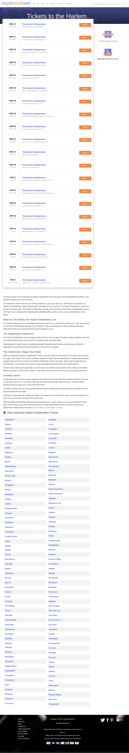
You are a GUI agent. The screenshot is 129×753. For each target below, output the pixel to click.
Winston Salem (55, 695)
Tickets (85, 25)
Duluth (8, 569)
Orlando (52, 517)
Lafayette (52, 420)
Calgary (8, 499)
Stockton (52, 653)
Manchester (53, 457)
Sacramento (54, 597)
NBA (38, 3)
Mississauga (54, 466)
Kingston (9, 689)
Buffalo (8, 490)
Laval (51, 424)
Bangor (8, 457)
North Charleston (56, 489)
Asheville (9, 438)
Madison (52, 452)
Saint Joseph (54, 606)
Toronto (52, 676)
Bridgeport (9, 485)
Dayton (8, 546)
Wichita (52, 690)
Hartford (8, 643)
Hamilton (8, 639)
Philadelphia (54, 545)
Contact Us (22, 726)
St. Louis (52, 648)
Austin (7, 448)
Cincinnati (9, 518)
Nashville (52, 480)
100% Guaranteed (24, 729)
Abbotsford (9, 420)
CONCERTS (60, 3)
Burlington (9, 494)
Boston (8, 480)
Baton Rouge (10, 466)
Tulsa (51, 681)
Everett (8, 592)
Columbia (9, 527)
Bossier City (10, 476)
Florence (8, 601)
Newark (52, 484)
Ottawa (51, 526)
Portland (52, 554)
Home (5, 9)
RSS (121, 720)
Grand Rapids (11, 620)
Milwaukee (53, 462)
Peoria (51, 536)
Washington (54, 685)
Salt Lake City (54, 611)
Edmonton (9, 573)
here (84, 304)
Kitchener (9, 694)
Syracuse (52, 657)
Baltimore (9, 452)
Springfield (53, 639)
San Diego (53, 615)
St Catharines (54, 643)
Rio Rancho (53, 578)
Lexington (53, 429)
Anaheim (8, 434)
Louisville (53, 438)
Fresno (8, 611)
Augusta (8, 443)
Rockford (52, 587)
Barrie (7, 462)
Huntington (9, 657)
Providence (53, 564)
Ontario (52, 512)
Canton (8, 504)
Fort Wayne (10, 606)
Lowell (51, 448)
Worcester (53, 699)
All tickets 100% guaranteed (108, 41)
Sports (11, 9)
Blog (19, 724)
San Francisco (55, 620)
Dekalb (8, 550)
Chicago (8, 513)
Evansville (9, 587)
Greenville (9, 634)
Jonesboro (9, 675)
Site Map (21, 736)
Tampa (51, 662)
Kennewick (9, 680)
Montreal (52, 475)
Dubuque (9, 564)
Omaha (52, 508)
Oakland (52, 498)
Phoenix (52, 550)
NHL (47, 3)
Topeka (52, 671)
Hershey (8, 647)
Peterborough (54, 540)
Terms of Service (23, 738)
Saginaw (52, 601)
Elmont (8, 582)
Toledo (51, 667)
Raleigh (52, 573)
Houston (8, 652)
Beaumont (9, 471)
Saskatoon (53, 629)
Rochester (53, 582)
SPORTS (52, 3)
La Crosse (9, 703)
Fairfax (8, 597)
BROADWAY (69, 3)
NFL (34, 3)
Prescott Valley (55, 559)
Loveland (52, 443)
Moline (51, 470)
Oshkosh (52, 522)
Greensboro (10, 629)
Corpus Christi (11, 536)
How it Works (22, 731)
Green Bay (9, 625)
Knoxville (9, 699)
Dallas (7, 541)
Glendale (8, 615)
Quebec (52, 569)
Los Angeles (54, 434)
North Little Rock (56, 494)
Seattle (51, 634)
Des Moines (10, 559)
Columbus (9, 532)
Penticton (53, 531)
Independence (11, 666)
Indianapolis (10, 671)
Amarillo (8, 429)
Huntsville (9, 661)
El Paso (8, 578)
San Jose (52, 625)
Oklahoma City (55, 503)
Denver (8, 554)
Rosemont (53, 592)
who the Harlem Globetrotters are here (47, 408)
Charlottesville (11, 508)
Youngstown (54, 704)
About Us (21, 721)
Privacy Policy (23, 734)
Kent (7, 685)
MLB (43, 3)
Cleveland (9, 522)
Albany (8, 424)
